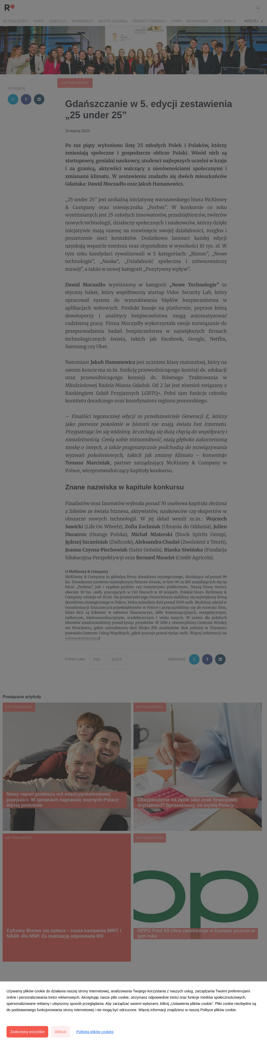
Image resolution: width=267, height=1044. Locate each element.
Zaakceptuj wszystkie (27, 1032)
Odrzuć (60, 1032)
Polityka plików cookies (94, 1032)
